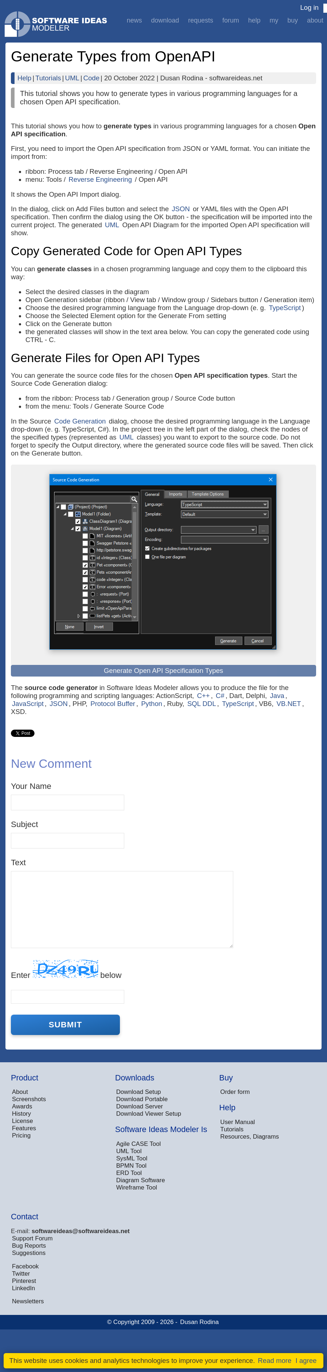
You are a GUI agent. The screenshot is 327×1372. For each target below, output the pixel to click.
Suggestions (28, 1252)
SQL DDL (201, 703)
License (22, 1121)
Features (24, 1128)
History (21, 1113)
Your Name (31, 786)
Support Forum (32, 1238)
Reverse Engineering (100, 179)
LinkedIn (23, 1288)
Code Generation (80, 421)
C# (220, 695)
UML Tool (129, 1151)
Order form (235, 1091)
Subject (24, 824)
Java (277, 695)
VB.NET (288, 703)
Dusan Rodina (199, 1322)
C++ (203, 695)
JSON (181, 209)
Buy (292, 20)
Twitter (21, 1273)
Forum (230, 20)
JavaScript (28, 703)
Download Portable (142, 1099)
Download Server (139, 1106)
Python (151, 703)
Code (91, 78)
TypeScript (285, 308)
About (315, 20)
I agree (305, 1360)
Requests (200, 20)
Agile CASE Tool (138, 1143)
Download (165, 20)
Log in (309, 7)
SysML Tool (132, 1158)
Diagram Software (140, 1180)
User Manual (237, 1122)
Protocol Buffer (112, 703)
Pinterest (24, 1280)
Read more (274, 1360)
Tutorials (48, 78)
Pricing (21, 1135)
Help (254, 20)
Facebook (25, 1266)
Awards (22, 1106)
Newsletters (28, 1301)
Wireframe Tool (136, 1187)
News (134, 20)
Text (18, 862)
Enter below (66, 970)
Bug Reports (29, 1245)
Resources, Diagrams (249, 1136)
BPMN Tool (131, 1165)
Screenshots (29, 1099)
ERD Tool (129, 1173)
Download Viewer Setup (148, 1113)
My (274, 20)
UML (72, 78)
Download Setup (138, 1091)
